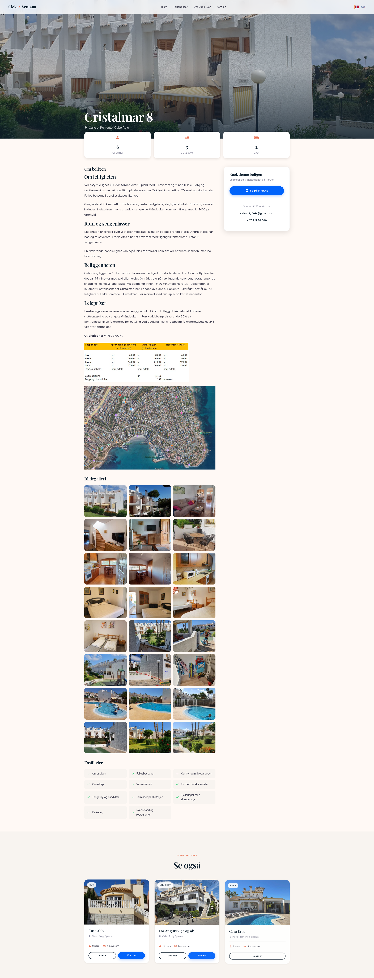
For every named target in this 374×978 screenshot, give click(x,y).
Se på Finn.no (256, 190)
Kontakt (221, 6)
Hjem (164, 6)
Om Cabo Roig (202, 6)
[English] (363, 7)
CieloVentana (22, 6)
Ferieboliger (181, 6)
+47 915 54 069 (257, 220)
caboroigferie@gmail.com (256, 213)
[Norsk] (356, 7)
